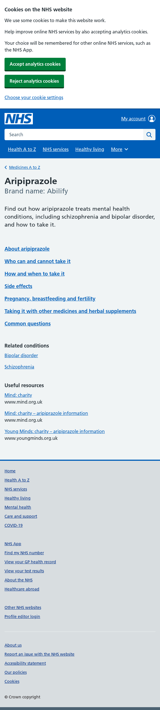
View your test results (24, 570)
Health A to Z (22, 149)
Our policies (16, 672)
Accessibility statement (25, 663)
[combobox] (74, 134)
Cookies (12, 681)
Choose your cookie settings (34, 97)
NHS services (56, 149)
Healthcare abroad (22, 589)
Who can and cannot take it (38, 261)
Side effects (18, 286)
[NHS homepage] (19, 118)
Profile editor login (22, 616)
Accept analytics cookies (35, 64)
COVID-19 (14, 525)
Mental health (18, 507)
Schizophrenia (19, 367)
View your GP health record (30, 561)
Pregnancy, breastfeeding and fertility (50, 298)
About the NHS (19, 580)
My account (138, 118)
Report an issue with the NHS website (39, 654)
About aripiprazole (27, 249)
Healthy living (89, 149)
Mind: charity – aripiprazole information (46, 413)
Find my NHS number (24, 552)
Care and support (21, 516)
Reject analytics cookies (34, 81)
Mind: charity (18, 395)
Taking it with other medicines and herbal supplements (70, 311)
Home (10, 471)
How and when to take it (35, 273)
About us (13, 645)
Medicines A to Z (24, 167)
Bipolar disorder (21, 355)
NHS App (13, 543)
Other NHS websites (23, 607)
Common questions (28, 323)
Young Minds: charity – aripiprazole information (55, 431)
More (120, 149)
